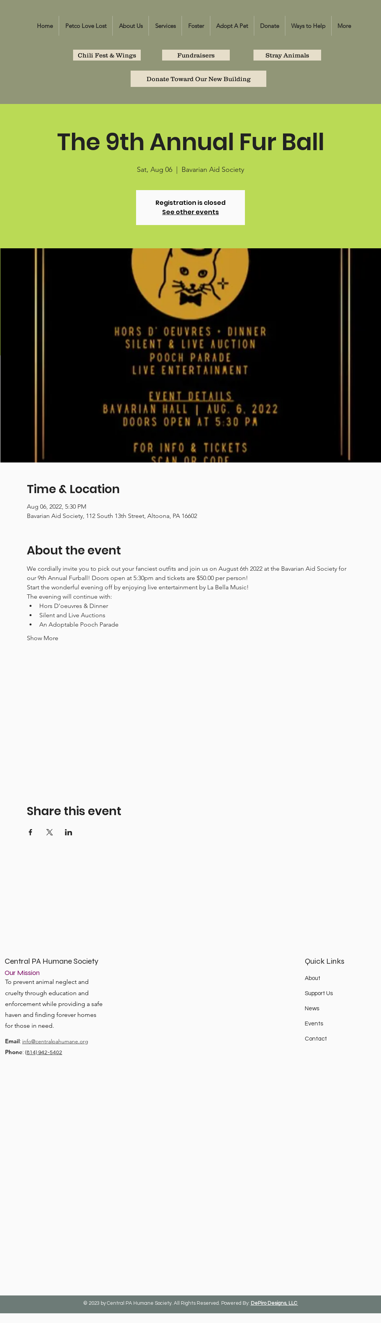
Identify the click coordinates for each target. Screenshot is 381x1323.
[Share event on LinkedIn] (68, 832)
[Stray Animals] (287, 55)
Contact (316, 1039)
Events (314, 1024)
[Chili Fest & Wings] (107, 55)
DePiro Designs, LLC (274, 1303)
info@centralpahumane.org (55, 1041)
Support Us (319, 993)
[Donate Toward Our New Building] (198, 79)
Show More (42, 638)
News (312, 1008)
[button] (131, 26)
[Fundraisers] (196, 55)
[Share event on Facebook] (30, 832)
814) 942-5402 (44, 1052)
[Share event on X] (49, 832)
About (312, 978)
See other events (190, 212)
